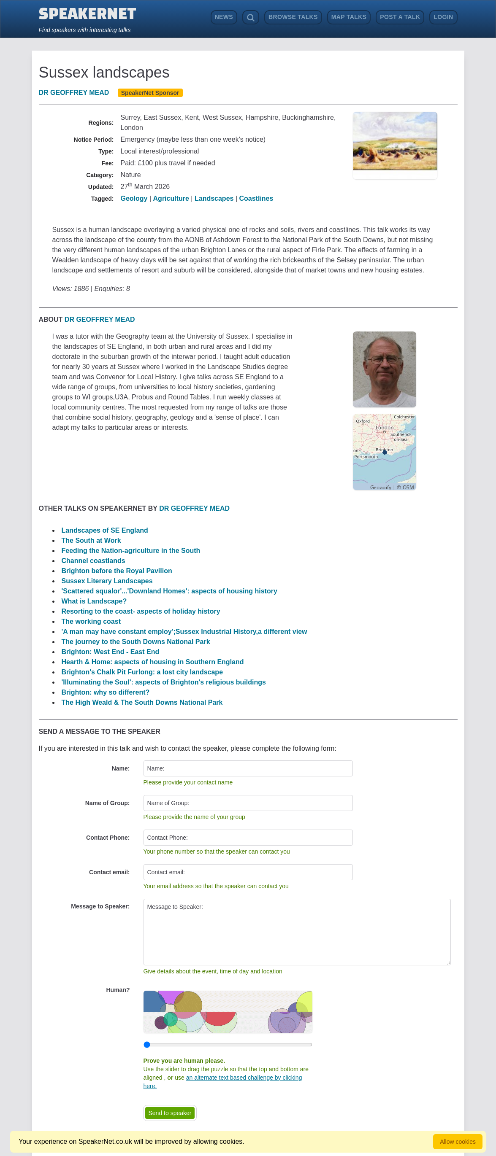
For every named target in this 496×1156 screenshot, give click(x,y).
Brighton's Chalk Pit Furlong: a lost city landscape (142, 672)
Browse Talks (293, 16)
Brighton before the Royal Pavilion (117, 570)
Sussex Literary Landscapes (107, 581)
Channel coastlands (93, 560)
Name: (121, 768)
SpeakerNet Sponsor (150, 92)
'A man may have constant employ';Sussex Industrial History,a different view (184, 631)
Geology (134, 198)
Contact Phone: (108, 837)
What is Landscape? (94, 601)
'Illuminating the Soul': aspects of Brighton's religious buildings (164, 682)
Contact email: (109, 872)
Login (443, 16)
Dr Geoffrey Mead (74, 92)
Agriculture (171, 198)
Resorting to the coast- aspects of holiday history (141, 611)
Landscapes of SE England (105, 530)
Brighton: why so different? (106, 692)
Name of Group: (107, 803)
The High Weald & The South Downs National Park (142, 702)
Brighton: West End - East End (111, 651)
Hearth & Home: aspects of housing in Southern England (153, 662)
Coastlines (256, 198)
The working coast (91, 621)
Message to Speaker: (100, 906)
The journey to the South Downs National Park (136, 641)
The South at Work (91, 540)
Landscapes (214, 198)
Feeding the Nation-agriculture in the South (131, 550)
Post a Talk (400, 16)
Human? (118, 989)
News (224, 16)
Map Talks (349, 16)
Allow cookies (458, 1141)
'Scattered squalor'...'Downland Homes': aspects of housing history (169, 591)
